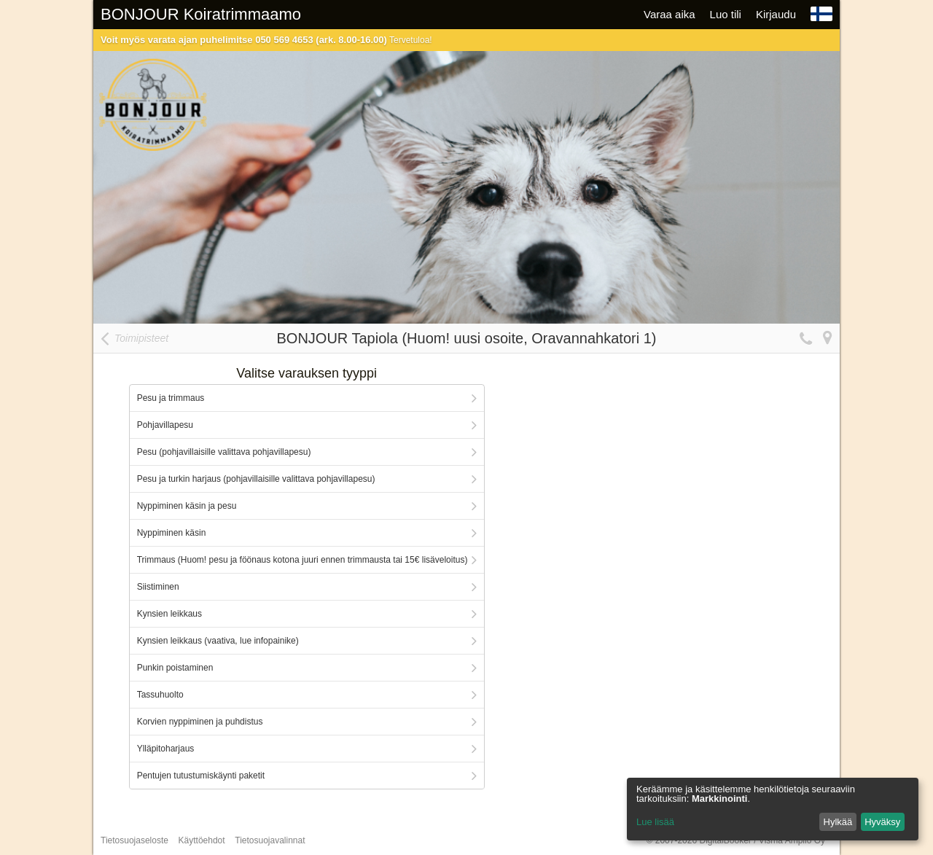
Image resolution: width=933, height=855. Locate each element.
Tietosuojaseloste (134, 840)
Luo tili (725, 14)
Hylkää (838, 821)
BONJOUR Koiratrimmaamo (201, 14)
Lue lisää (655, 822)
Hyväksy (882, 821)
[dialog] (772, 809)
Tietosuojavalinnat (270, 840)
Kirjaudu (776, 14)
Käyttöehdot (202, 840)
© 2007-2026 (736, 840)
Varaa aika (669, 14)
